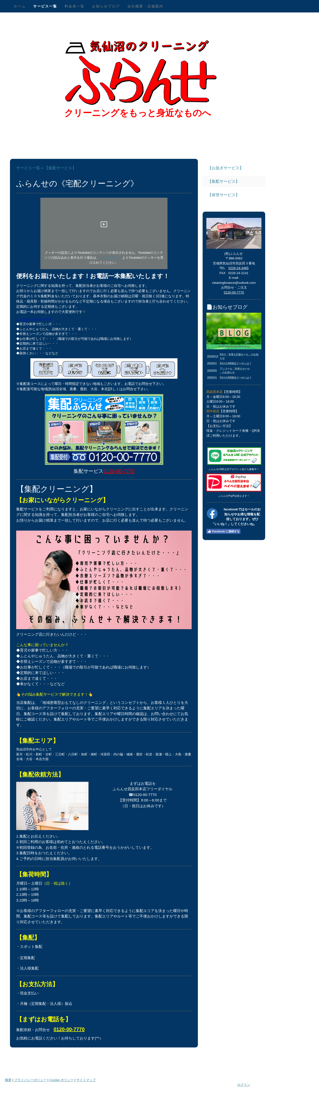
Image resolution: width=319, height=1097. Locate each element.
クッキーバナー (110, 257)
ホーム (20, 6)
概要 (8, 1080)
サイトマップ (86, 1080)
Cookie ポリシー (61, 1080)
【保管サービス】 (223, 195)
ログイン (243, 1085)
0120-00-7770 (119, 471)
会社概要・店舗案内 (145, 6)
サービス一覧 (45, 6)
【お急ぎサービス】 (225, 168)
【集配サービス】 (223, 181)
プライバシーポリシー (30, 1080)
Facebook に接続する (223, 531)
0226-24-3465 (238, 268)
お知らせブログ (106, 6)
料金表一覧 (74, 6)
